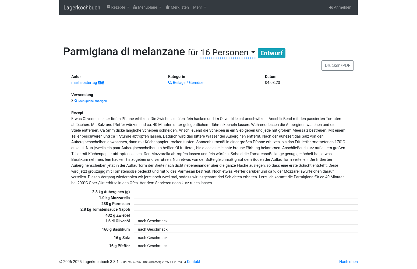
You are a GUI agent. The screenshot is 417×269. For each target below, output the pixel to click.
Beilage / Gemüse (185, 82)
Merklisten (177, 7)
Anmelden (340, 7)
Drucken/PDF (337, 65)
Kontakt (193, 262)
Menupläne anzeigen (91, 101)
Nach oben (348, 262)
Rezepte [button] (116, 7)
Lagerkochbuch (81, 7)
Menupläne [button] (145, 7)
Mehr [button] (198, 7)
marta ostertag (84, 82)
